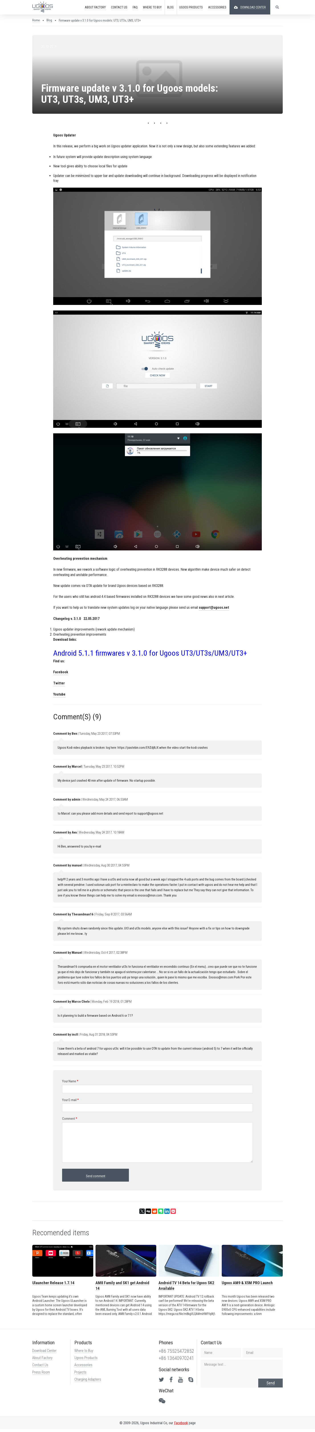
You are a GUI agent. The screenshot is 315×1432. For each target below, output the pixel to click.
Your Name (70, 1083)
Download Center (44, 1353)
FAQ (134, 7)
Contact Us (40, 1368)
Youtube (59, 696)
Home (35, 20)
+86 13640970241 (176, 1361)
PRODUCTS (191, 7)
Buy (152, 7)
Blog (170, 7)
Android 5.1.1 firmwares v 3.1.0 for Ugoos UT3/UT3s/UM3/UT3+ (150, 654)
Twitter (59, 684)
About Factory (42, 1361)
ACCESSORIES (217, 7)
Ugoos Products (85, 1361)
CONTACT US (119, 7)
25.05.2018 (48, 46)
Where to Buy (83, 1353)
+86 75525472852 (176, 1354)
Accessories (83, 1368)
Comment (69, 1120)
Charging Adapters (87, 1382)
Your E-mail (70, 1101)
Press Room (40, 1375)
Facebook (60, 673)
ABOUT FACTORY (95, 7)
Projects (80, 1375)
